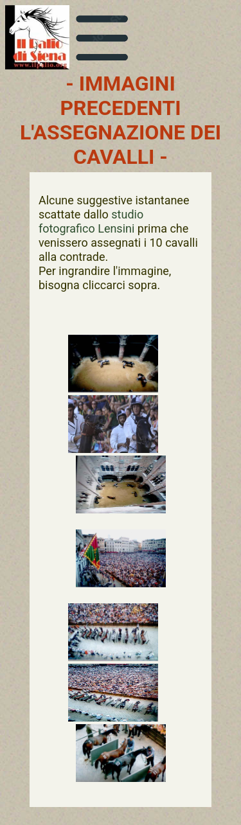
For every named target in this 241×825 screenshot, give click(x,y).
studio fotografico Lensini (91, 221)
